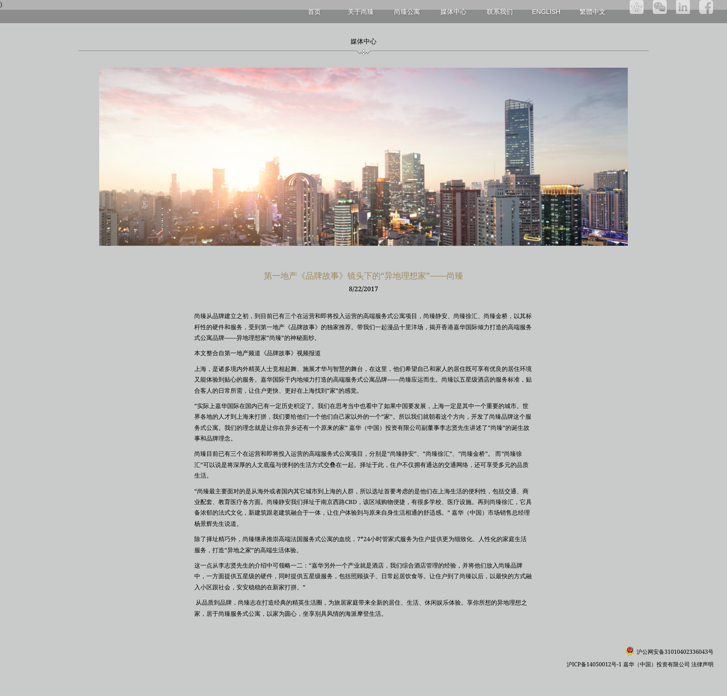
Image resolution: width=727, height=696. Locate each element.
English (546, 11)
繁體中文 (593, 11)
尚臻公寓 (407, 11)
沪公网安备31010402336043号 (675, 652)
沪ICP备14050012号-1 (595, 664)
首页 (314, 11)
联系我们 (500, 11)
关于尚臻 (361, 11)
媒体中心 (453, 11)
